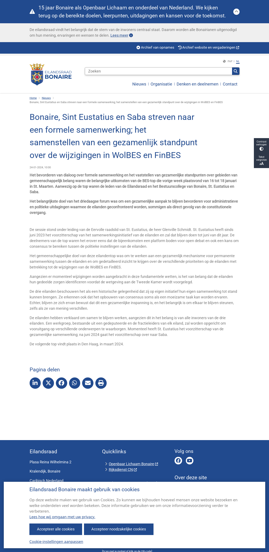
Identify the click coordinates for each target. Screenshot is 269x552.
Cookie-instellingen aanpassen (56, 541)
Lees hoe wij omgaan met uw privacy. (62, 516)
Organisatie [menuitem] (161, 84)
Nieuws (46, 98)
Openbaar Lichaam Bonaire (133, 464)
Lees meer (121, 35)
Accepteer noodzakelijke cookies (119, 529)
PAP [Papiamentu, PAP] (230, 61)
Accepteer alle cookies (56, 529)
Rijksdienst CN (123, 469)
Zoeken (236, 71)
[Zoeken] (158, 71)
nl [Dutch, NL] (237, 61)
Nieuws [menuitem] (139, 84)
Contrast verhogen (261, 145)
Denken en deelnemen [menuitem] (197, 84)
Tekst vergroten (261, 160)
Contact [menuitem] (230, 84)
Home (33, 98)
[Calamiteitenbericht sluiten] (236, 12)
